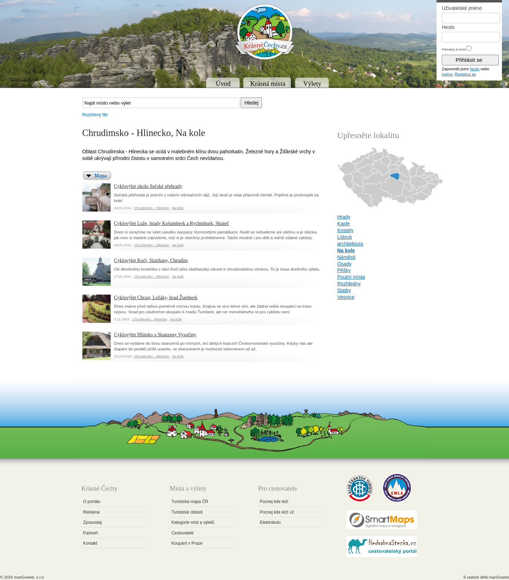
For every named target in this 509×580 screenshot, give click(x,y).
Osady (344, 264)
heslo (475, 69)
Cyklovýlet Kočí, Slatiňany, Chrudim (151, 260)
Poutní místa (351, 277)
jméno (447, 74)
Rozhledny (349, 283)
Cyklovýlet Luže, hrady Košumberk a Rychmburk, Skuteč (171, 223)
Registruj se (465, 74)
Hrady (343, 217)
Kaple (343, 223)
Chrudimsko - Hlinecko (151, 208)
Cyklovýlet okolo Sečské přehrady (148, 186)
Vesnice (346, 297)
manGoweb (499, 577)
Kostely (345, 230)
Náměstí (346, 257)
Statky (344, 290)
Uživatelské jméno (462, 8)
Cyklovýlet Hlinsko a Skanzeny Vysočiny (155, 334)
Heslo (448, 27)
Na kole (177, 208)
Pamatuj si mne (454, 49)
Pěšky (344, 270)
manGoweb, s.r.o (29, 577)
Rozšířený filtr (95, 114)
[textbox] (161, 102)
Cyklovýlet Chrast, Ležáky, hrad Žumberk (156, 297)
